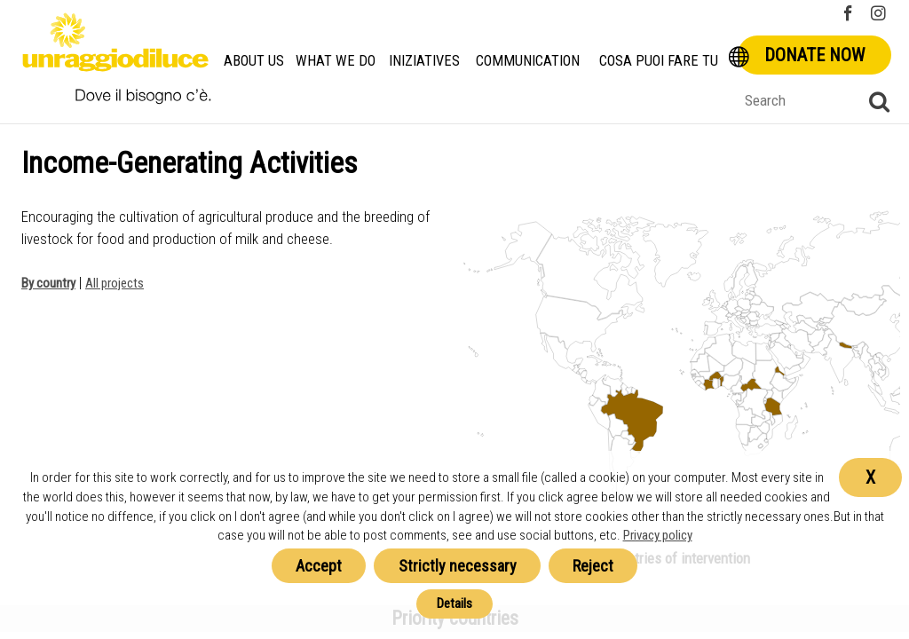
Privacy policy (657, 535)
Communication (528, 60)
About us (254, 60)
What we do (335, 60)
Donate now (814, 55)
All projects (114, 283)
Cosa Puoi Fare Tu (658, 60)
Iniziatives (424, 60)
